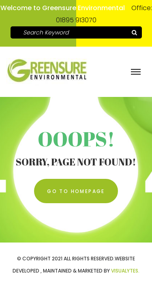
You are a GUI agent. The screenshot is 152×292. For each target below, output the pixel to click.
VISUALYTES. (125, 270)
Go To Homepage (76, 191)
